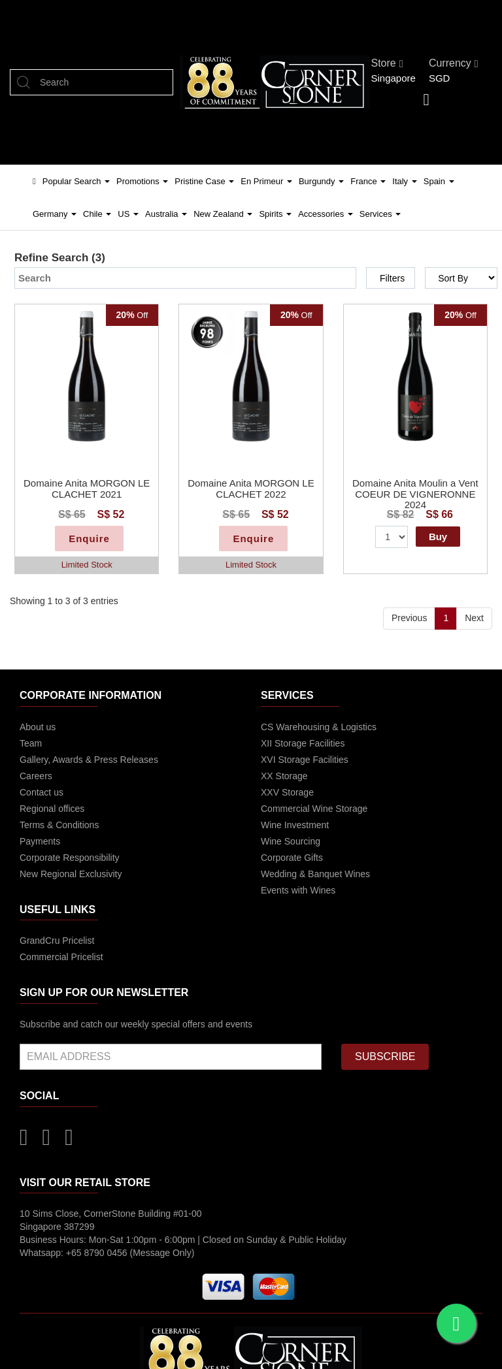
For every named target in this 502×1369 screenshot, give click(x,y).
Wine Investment (295, 825)
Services (380, 214)
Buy (438, 536)
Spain (439, 181)
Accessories (325, 214)
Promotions (142, 181)
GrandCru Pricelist (57, 940)
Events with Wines (298, 890)
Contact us (41, 792)
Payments (40, 841)
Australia (166, 214)
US (128, 214)
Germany (54, 214)
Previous (409, 618)
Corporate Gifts (292, 857)
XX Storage (284, 776)
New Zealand (222, 214)
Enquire (89, 538)
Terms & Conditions (59, 825)
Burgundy (321, 181)
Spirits (275, 214)
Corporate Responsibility (70, 857)
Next (474, 618)
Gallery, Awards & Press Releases (89, 759)
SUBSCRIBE (385, 1056)
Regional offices (52, 808)
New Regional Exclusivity (71, 874)
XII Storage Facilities (302, 743)
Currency (453, 63)
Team (31, 743)
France (368, 181)
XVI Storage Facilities (304, 759)
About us (38, 727)
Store (387, 63)
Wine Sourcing (290, 841)
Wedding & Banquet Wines (315, 874)
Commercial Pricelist (61, 957)
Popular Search (76, 181)
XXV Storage (287, 792)
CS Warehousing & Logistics (318, 727)
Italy (404, 181)
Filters (392, 278)
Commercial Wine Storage (314, 808)
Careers (36, 776)
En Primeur (266, 181)
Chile (97, 214)
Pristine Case (204, 181)
